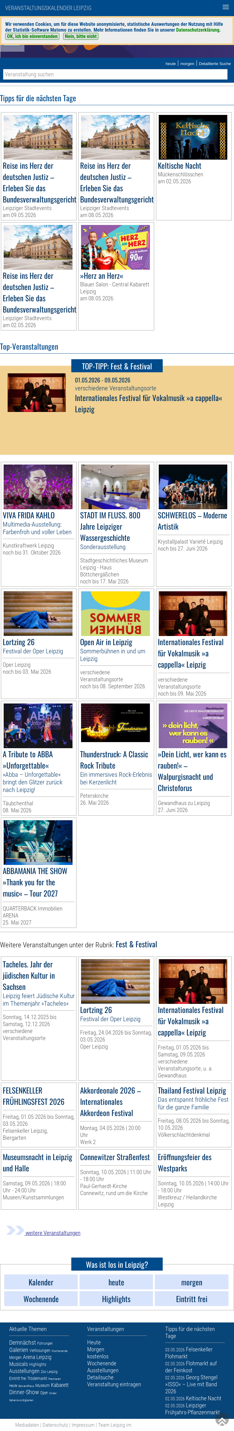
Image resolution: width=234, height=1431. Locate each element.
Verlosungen (40, 1350)
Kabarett (60, 1385)
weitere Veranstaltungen (43, 1232)
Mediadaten (27, 1425)
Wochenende (59, 1351)
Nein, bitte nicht (81, 36)
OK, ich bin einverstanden (32, 36)
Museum (42, 1385)
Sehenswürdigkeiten (21, 1400)
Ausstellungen (24, 1371)
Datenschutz (55, 1425)
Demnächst (22, 1342)
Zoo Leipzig (49, 1372)
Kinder (53, 1393)
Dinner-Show (24, 1392)
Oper (44, 1392)
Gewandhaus (26, 1386)
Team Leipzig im (114, 1425)
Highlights (37, 1364)
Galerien (18, 1349)
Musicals (18, 1364)
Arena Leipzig (37, 1357)
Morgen (15, 1357)
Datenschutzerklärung (197, 30)
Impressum (83, 1425)
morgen (187, 63)
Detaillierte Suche (215, 63)
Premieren (54, 1379)
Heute (13, 1386)
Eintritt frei (17, 1378)
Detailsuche (100, 1377)
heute (170, 63)
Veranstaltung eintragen (114, 1384)
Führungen (45, 1343)
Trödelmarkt (37, 1378)
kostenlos (97, 1356)
